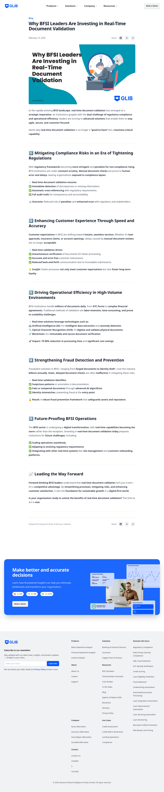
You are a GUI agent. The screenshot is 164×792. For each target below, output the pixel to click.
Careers (74, 676)
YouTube (75, 771)
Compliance (107, 742)
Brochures (106, 702)
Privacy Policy (40, 669)
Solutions (71, 5)
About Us (75, 671)
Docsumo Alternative (80, 732)
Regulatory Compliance (143, 647)
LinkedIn (75, 761)
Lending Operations (110, 737)
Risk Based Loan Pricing (143, 730)
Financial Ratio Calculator (112, 676)
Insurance (106, 652)
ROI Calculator (108, 671)
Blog (31, 18)
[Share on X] (127, 38)
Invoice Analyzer (78, 658)
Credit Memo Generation (112, 732)
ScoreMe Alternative (79, 742)
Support (74, 681)
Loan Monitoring (140, 720)
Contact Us (75, 756)
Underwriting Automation (144, 687)
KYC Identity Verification (143, 666)
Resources (110, 5)
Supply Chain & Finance (112, 658)
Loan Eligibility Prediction (143, 676)
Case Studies (107, 681)
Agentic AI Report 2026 (112, 697)
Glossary (105, 708)
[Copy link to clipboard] (133, 38)
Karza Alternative (78, 726)
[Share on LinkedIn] (120, 38)
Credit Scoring (139, 671)
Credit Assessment (110, 726)
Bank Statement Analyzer (82, 647)
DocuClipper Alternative (81, 737)
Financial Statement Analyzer (83, 652)
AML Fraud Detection (142, 661)
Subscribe (53, 663)
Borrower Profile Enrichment (145, 725)
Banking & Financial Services (114, 647)
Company (90, 5)
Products (52, 5)
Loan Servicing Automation (144, 714)
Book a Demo (152, 6)
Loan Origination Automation (145, 701)
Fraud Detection (140, 682)
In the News (107, 687)
